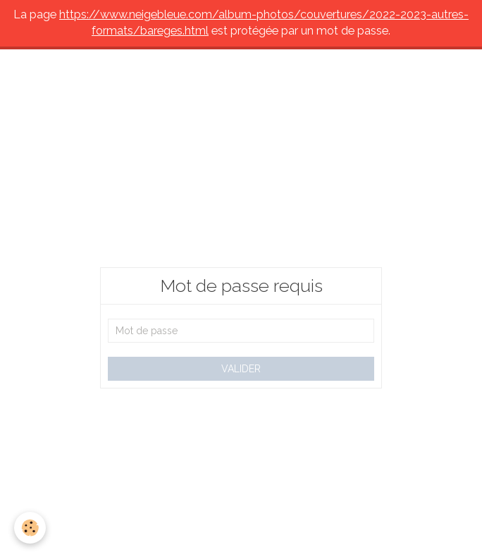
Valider (241, 368)
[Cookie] (30, 528)
